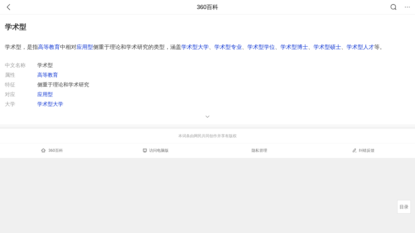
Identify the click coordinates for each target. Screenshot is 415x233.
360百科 (207, 7)
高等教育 (49, 47)
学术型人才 (360, 47)
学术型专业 (228, 47)
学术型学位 (261, 47)
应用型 (85, 47)
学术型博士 (294, 47)
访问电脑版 (156, 150)
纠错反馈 (363, 150)
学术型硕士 (327, 47)
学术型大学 (195, 47)
